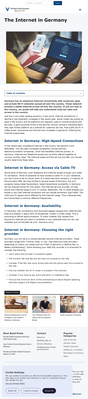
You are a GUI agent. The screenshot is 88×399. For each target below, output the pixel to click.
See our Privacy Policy (15, 383)
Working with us (44, 340)
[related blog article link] (16, 308)
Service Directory (44, 344)
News (66, 356)
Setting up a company (73, 350)
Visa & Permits (70, 340)
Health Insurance (71, 346)
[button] (80, 9)
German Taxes (70, 343)
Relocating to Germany (73, 353)
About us (41, 337)
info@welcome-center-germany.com (47, 348)
